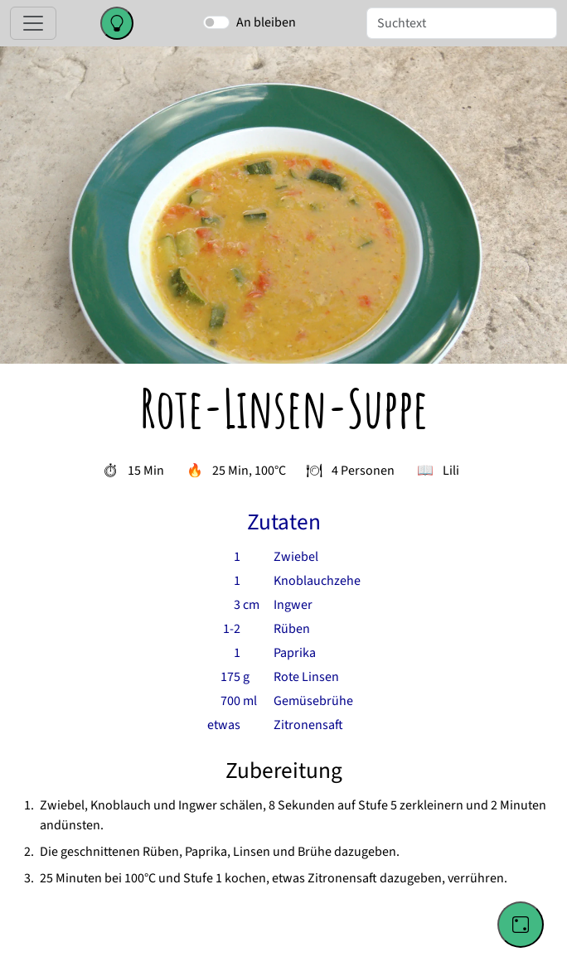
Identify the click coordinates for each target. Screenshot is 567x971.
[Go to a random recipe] (520, 924)
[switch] (216, 22)
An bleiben (266, 22)
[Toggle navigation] (33, 23)
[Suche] (461, 23)
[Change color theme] (116, 23)
